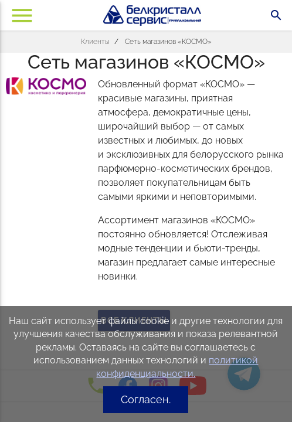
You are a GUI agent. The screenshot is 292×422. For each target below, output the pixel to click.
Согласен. (146, 399)
